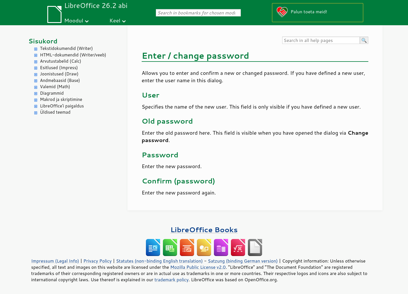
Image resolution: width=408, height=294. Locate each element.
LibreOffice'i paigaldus (62, 106)
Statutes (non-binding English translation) (159, 261)
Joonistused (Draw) (59, 74)
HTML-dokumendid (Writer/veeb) (73, 55)
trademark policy (171, 279)
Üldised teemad (55, 112)
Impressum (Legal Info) (55, 261)
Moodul (73, 20)
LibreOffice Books (204, 229)
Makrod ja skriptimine (61, 99)
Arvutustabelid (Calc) (60, 61)
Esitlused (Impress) (59, 68)
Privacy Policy (97, 261)
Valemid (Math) (55, 87)
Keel (114, 20)
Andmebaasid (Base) (60, 80)
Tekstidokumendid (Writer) (66, 48)
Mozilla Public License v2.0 (198, 267)
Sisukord (43, 41)
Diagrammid (52, 93)
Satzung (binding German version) (243, 261)
